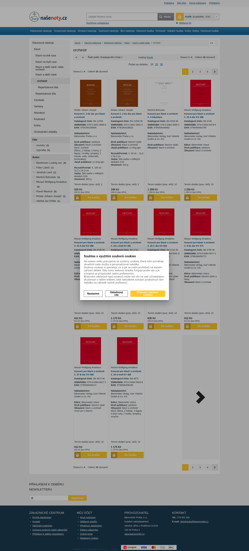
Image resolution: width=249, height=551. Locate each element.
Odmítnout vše (116, 293)
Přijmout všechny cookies (147, 293)
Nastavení (93, 293)
